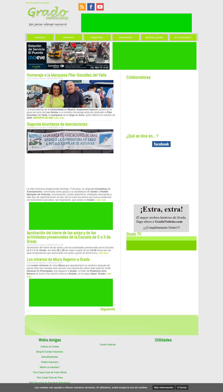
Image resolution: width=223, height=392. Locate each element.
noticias (40, 37)
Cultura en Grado (50, 346)
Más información (163, 387)
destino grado (154, 37)
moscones (125, 37)
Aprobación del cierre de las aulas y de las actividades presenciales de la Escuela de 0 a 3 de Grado (68, 237)
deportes (97, 37)
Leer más (58, 117)
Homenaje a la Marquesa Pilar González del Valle (66, 75)
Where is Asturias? (50, 367)
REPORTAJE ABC (43, 117)
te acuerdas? (182, 37)
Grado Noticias (108, 344)
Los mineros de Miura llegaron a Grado (58, 259)
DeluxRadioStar (49, 356)
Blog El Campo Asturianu (49, 351)
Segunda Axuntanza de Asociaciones (57, 124)
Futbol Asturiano (49, 362)
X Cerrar (182, 387)
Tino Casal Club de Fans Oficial (49, 372)
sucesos (68, 37)
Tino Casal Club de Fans (50, 377)
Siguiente (107, 309)
